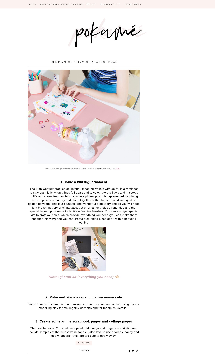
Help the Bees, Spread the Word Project (68, 4)
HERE (117, 169)
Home (32, 4)
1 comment (85, 351)
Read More (84, 343)
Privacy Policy (110, 4)
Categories (133, 4)
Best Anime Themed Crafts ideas (83, 62)
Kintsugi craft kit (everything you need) (81, 277)
